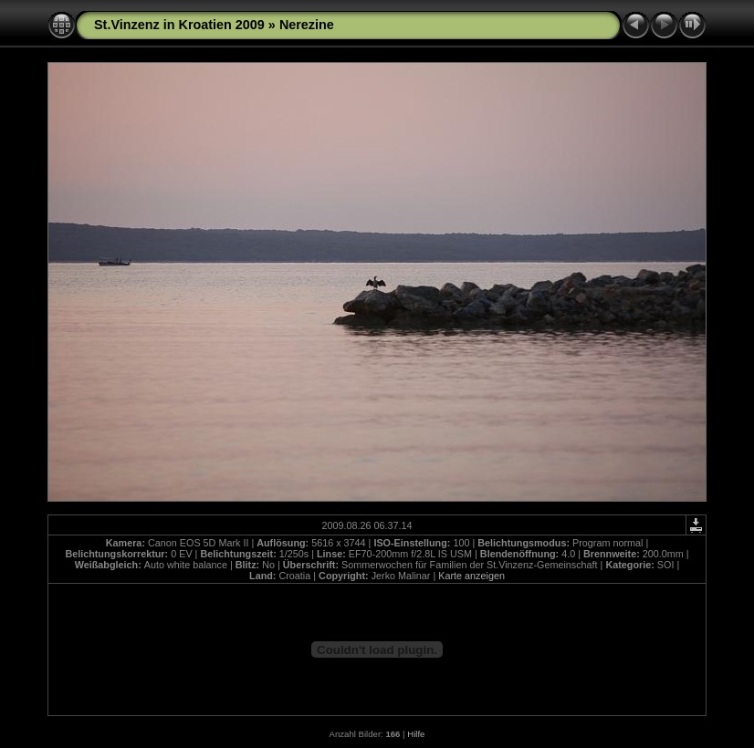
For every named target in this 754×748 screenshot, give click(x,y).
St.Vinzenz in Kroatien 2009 (179, 24)
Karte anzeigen (471, 575)
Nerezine (306, 24)
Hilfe (415, 734)
